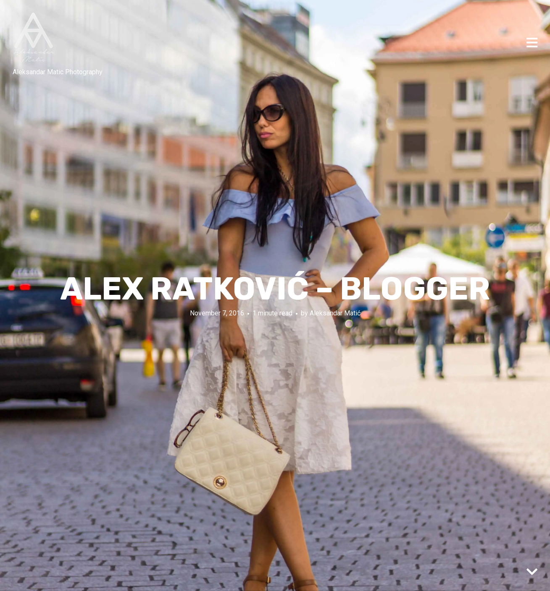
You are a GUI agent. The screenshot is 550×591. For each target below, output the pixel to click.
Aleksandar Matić (335, 313)
